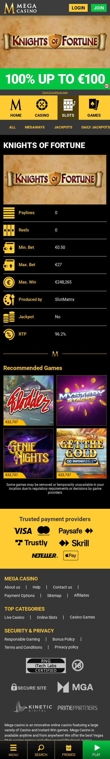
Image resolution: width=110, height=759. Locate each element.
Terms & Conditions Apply (55, 92)
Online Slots (47, 617)
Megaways (35, 127)
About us (12, 587)
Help (36, 587)
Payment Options (19, 595)
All (12, 127)
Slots (68, 115)
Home (15, 115)
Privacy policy (66, 647)
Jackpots (63, 127)
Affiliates (81, 595)
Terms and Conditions (23, 647)
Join (99, 8)
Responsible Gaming (22, 639)
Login (78, 8)
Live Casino (14, 617)
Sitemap (54, 595)
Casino (42, 115)
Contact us (62, 587)
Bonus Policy (63, 639)
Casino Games (82, 617)
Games (94, 115)
